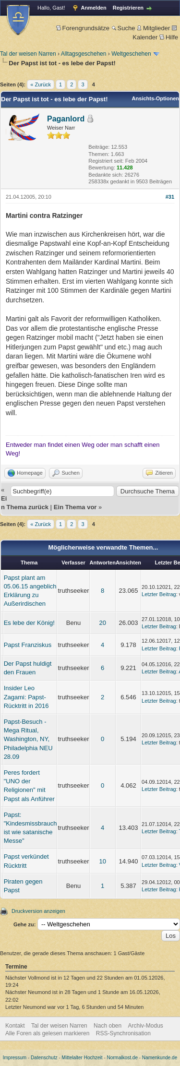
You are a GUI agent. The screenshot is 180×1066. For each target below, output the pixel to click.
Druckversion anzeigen (38, 911)
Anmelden (94, 8)
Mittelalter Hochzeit (82, 1057)
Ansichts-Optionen (155, 98)
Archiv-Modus (145, 1025)
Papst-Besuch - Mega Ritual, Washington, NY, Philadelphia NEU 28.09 (28, 739)
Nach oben (107, 1025)
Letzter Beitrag (159, 594)
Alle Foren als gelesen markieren (47, 1033)
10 (102, 861)
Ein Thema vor (75, 507)
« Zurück (40, 84)
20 (102, 622)
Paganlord (65, 119)
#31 (170, 197)
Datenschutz (44, 1057)
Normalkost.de (122, 1057)
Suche (123, 28)
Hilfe (168, 37)
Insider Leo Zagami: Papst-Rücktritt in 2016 (26, 696)
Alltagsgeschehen (84, 53)
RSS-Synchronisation (123, 1033)
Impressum (14, 1057)
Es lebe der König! (29, 622)
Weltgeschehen (131, 53)
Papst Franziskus (28, 644)
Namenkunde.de (159, 1057)
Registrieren (128, 8)
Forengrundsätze (82, 28)
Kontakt (15, 1025)
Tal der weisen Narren (28, 53)
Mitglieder (153, 28)
